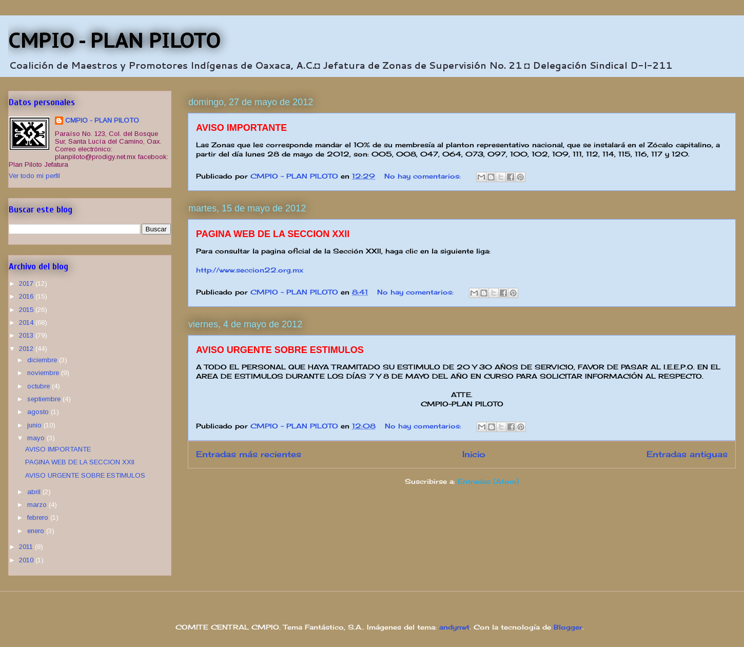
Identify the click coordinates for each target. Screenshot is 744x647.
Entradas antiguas (687, 454)
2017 (27, 283)
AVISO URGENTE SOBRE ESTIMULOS (280, 350)
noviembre (44, 373)
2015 (27, 309)
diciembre (43, 360)
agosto (39, 412)
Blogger (568, 627)
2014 (27, 322)
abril (35, 492)
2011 (27, 547)
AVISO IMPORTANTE (241, 128)
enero (36, 531)
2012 (27, 348)
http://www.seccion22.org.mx (249, 270)
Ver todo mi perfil (34, 176)
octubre (39, 386)
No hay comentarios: (423, 176)
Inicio (473, 454)
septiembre (45, 399)
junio (35, 425)
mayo (37, 438)
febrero (38, 517)
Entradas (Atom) (488, 481)
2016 (27, 296)
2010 (27, 560)
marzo (38, 504)
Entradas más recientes (248, 454)
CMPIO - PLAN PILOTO (114, 40)
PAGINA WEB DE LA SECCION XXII (272, 234)
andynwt (454, 627)
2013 (27, 335)
